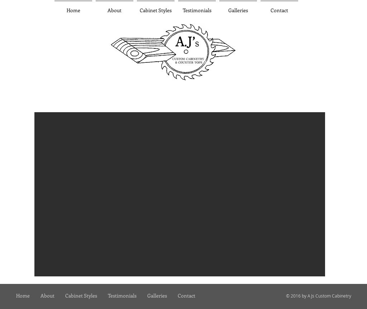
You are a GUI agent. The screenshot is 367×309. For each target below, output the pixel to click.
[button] (238, 7)
